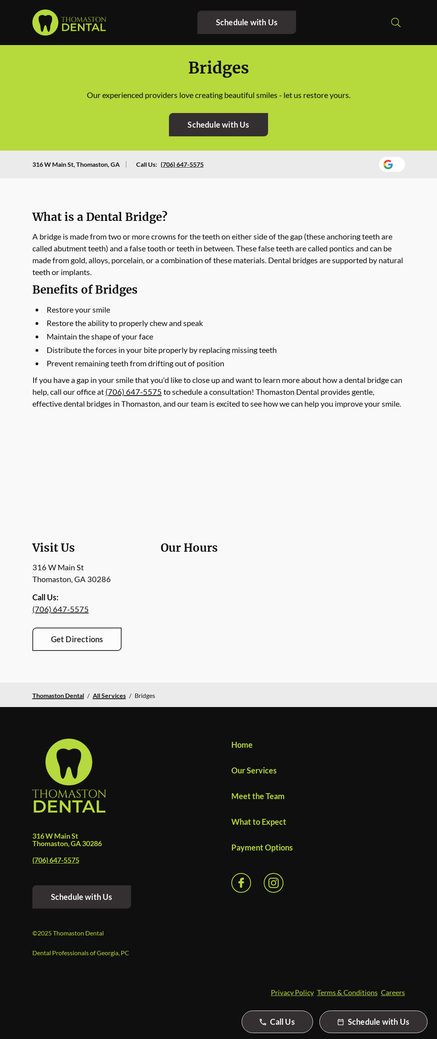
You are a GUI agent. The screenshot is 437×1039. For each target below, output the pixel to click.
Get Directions (77, 639)
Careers (393, 992)
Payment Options (262, 847)
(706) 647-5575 (182, 164)
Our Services (254, 770)
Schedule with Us (247, 22)
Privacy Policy (292, 992)
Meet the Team (258, 796)
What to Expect (258, 821)
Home (242, 744)
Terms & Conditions (347, 992)
